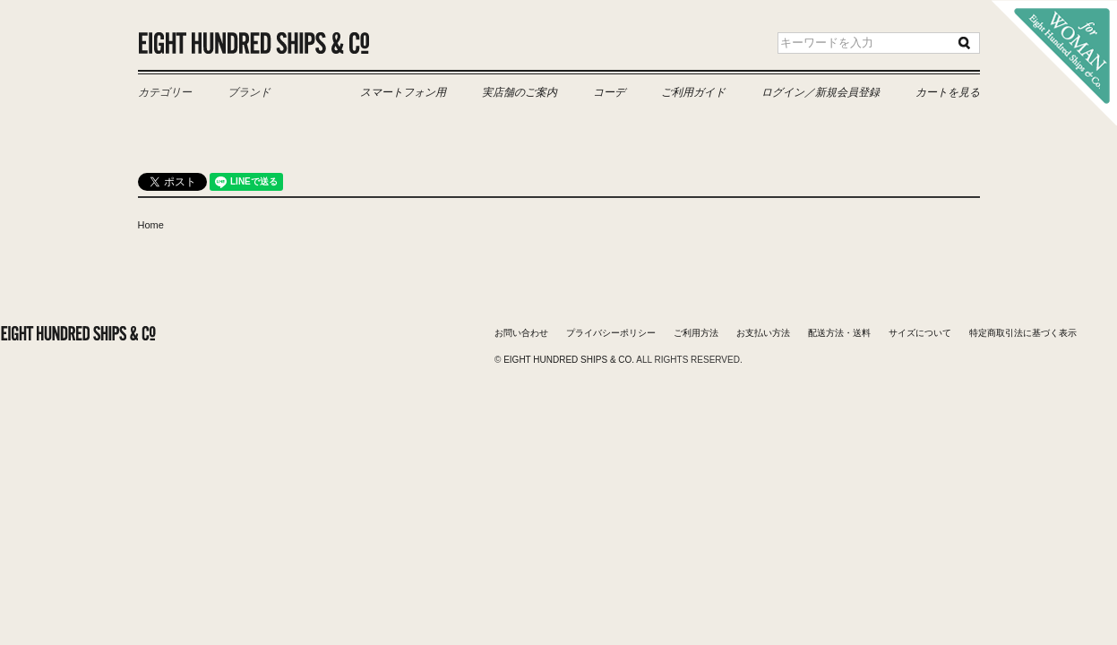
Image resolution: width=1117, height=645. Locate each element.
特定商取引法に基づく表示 (1023, 333)
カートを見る (947, 92)
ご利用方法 (696, 333)
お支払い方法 (763, 333)
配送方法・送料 (839, 333)
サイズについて (920, 333)
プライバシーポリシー (611, 333)
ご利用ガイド (693, 92)
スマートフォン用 (403, 92)
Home (151, 224)
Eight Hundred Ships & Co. (254, 43)
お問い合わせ (521, 333)
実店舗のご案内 (519, 92)
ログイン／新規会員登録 (820, 92)
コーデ (609, 92)
